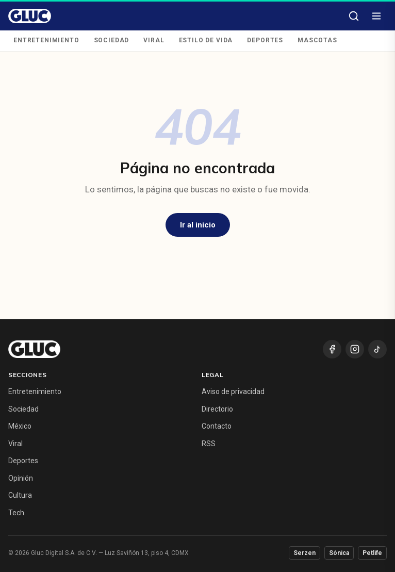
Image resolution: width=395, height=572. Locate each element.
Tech (16, 513)
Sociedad (111, 40)
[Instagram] (354, 349)
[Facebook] (332, 349)
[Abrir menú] (376, 16)
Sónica (339, 553)
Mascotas (317, 40)
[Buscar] (353, 16)
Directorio (217, 409)
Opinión (20, 478)
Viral (153, 40)
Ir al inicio (198, 225)
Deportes (265, 40)
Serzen (304, 553)
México (19, 426)
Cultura (20, 495)
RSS (209, 443)
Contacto (217, 426)
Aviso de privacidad (233, 391)
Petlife (372, 553)
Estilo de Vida (206, 40)
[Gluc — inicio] (29, 16)
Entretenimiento (46, 40)
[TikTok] (377, 349)
